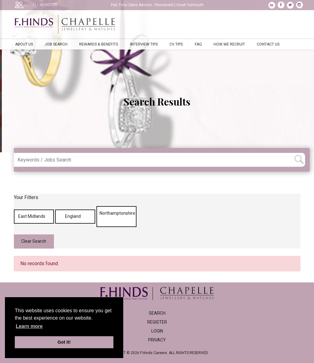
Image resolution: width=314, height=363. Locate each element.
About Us (24, 44)
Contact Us (268, 44)
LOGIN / (31, 5)
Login (157, 331)
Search (157, 313)
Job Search (56, 44)
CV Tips (176, 44)
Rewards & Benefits (98, 44)
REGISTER (48, 5)
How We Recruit (229, 44)
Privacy (157, 339)
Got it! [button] (64, 342)
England (75, 216)
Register (157, 322)
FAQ (198, 44)
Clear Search (33, 241)
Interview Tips (144, 44)
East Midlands (34, 216)
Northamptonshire (117, 216)
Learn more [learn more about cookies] (29, 326)
